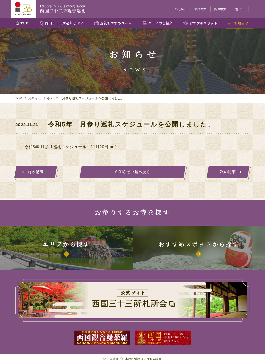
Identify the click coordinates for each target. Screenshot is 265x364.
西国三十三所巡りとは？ (64, 23)
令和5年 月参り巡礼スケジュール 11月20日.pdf (70, 147)
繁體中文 (200, 9)
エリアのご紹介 (160, 23)
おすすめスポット (203, 23)
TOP (24, 23)
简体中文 (220, 9)
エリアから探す (66, 244)
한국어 (239, 9)
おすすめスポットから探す (198, 244)
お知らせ (241, 23)
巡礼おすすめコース (115, 23)
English (181, 9)
